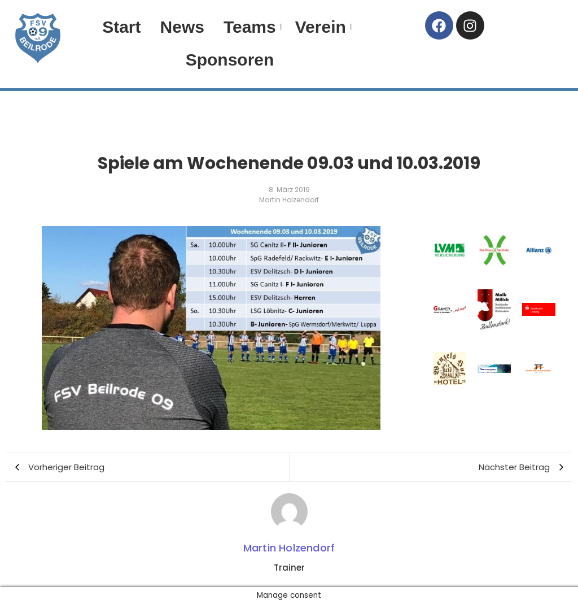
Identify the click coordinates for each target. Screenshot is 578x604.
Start (121, 27)
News (182, 27)
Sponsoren (230, 59)
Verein (322, 27)
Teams (252, 27)
